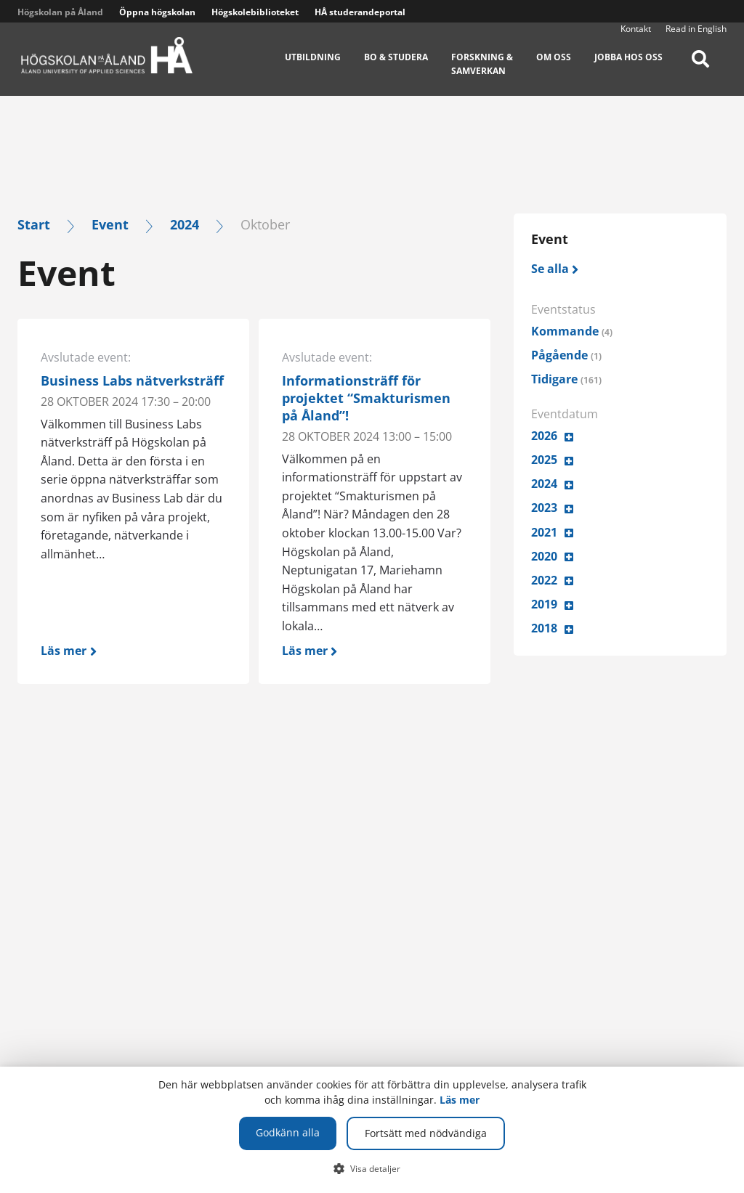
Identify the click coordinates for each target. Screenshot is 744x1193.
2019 (544, 604)
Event (110, 224)
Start (33, 224)
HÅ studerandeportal (360, 12)
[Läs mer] (133, 648)
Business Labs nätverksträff (132, 380)
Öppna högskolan (157, 12)
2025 (544, 460)
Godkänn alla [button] (288, 1132)
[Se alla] (555, 269)
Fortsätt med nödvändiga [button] (426, 1133)
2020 (544, 556)
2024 (184, 224)
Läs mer (460, 1100)
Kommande (571, 331)
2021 (544, 532)
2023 (544, 508)
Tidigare (566, 379)
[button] (372, 1168)
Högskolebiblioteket (255, 12)
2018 (544, 628)
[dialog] (372, 1130)
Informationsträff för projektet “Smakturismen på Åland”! (366, 398)
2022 (544, 580)
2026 (544, 436)
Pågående (566, 355)
